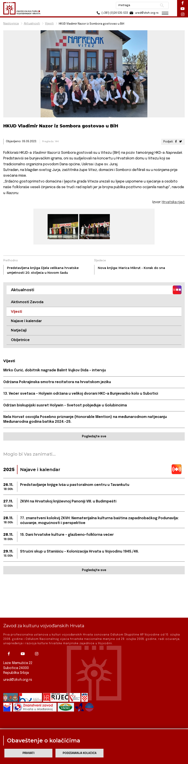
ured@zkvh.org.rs (17, 679)
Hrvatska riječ (173, 202)
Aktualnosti (32, 23)
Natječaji (19, 330)
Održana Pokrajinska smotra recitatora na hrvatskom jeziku (57, 382)
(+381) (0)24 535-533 (111, 13)
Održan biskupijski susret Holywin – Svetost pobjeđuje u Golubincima (65, 405)
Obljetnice (20, 340)
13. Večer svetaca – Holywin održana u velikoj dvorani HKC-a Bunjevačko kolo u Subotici (80, 394)
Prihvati (28, 753)
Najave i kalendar (26, 321)
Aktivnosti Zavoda (27, 302)
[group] (62, 226)
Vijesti (49, 23)
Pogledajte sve (94, 436)
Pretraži (162, 5)
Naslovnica (11, 23)
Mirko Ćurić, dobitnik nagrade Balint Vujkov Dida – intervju (54, 370)
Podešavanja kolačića (80, 753)
